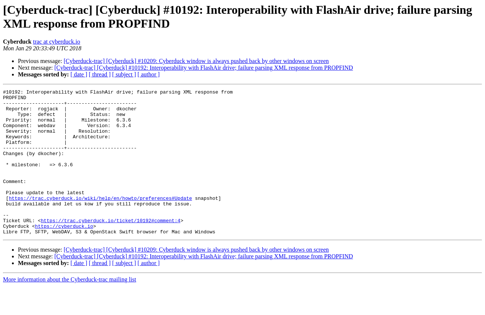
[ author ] (149, 74)
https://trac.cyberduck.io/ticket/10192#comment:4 (110, 247)
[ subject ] (124, 74)
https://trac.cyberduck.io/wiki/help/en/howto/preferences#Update (100, 220)
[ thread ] (100, 74)
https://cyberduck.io (64, 254)
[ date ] (78, 74)
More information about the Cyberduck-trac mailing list (69, 308)
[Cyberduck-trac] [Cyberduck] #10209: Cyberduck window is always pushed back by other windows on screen (196, 61)
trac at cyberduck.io (56, 41)
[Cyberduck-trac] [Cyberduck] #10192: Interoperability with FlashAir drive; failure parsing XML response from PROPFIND (203, 67)
